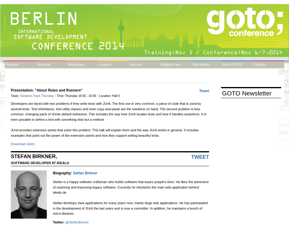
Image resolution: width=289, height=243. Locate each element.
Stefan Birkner (85, 173)
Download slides (23, 144)
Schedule (44, 64)
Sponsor (136, 64)
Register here (171, 64)
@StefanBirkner (77, 222)
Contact (259, 64)
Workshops (76, 64)
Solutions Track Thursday (37, 96)
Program (12, 64)
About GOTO (232, 64)
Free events (200, 64)
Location (105, 64)
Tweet (204, 91)
